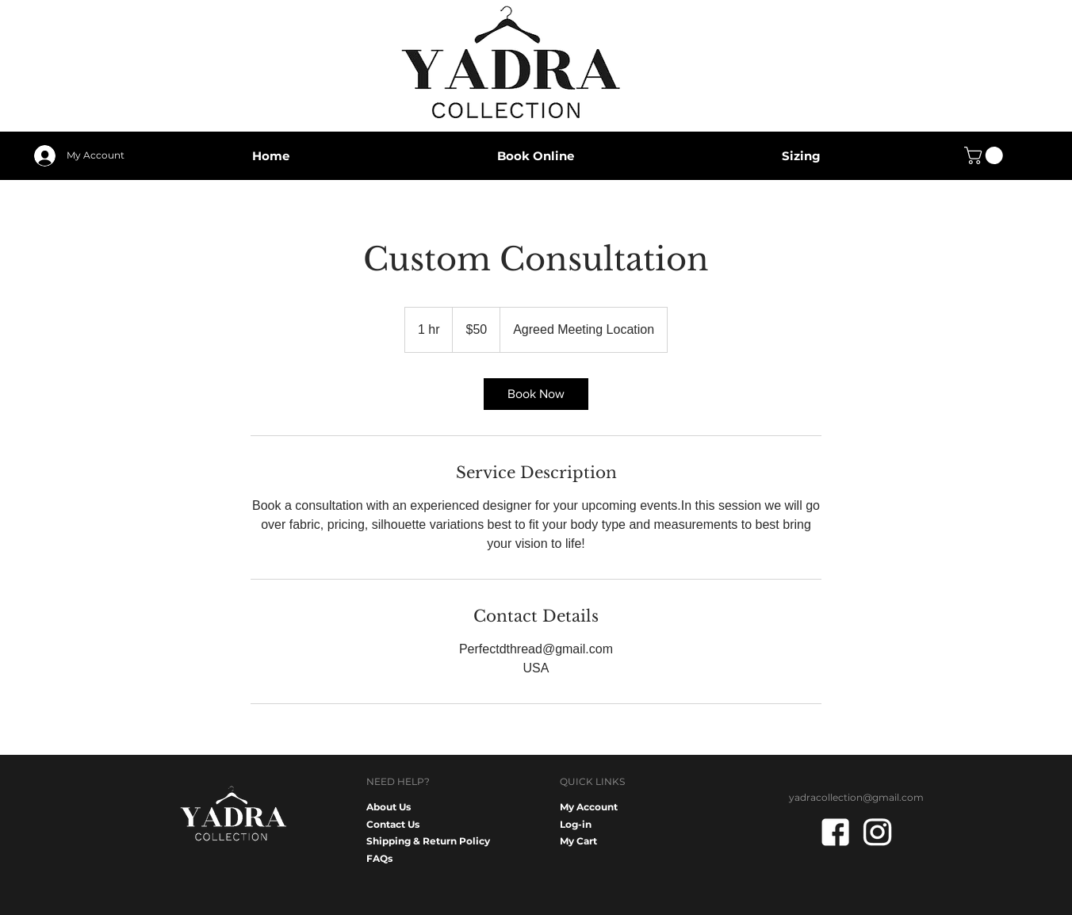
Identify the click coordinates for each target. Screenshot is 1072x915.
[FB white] (835, 832)
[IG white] (877, 832)
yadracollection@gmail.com (856, 797)
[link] (536, 394)
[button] (985, 155)
